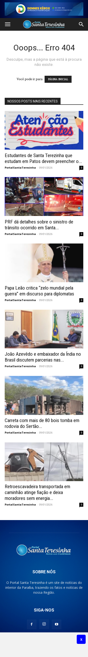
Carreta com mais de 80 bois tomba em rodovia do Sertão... (42, 423)
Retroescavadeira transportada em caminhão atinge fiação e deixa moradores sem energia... (37, 492)
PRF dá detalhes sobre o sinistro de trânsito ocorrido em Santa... (39, 224)
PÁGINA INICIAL (58, 79)
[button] (7, 24)
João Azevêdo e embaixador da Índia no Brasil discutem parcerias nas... (43, 357)
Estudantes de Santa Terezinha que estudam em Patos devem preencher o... (43, 158)
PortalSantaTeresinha (20, 167)
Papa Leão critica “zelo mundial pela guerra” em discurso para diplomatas (39, 291)
